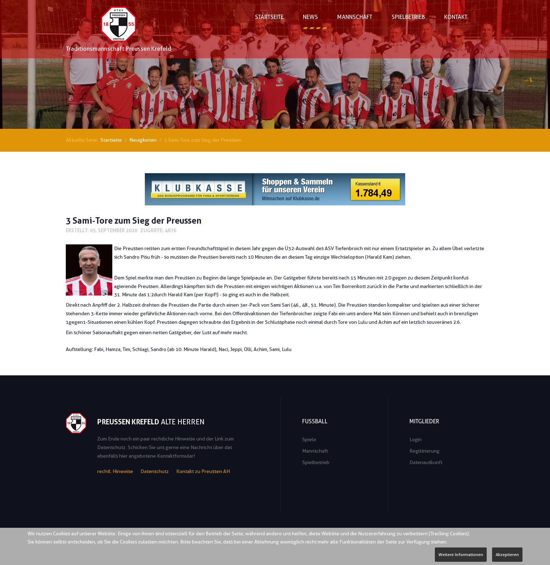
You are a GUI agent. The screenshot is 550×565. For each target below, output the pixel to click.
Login (415, 439)
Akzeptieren (507, 554)
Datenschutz (155, 471)
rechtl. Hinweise (115, 471)
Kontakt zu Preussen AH (203, 471)
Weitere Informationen (460, 554)
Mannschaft (315, 451)
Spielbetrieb (315, 462)
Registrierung (424, 451)
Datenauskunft (425, 462)
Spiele (309, 439)
